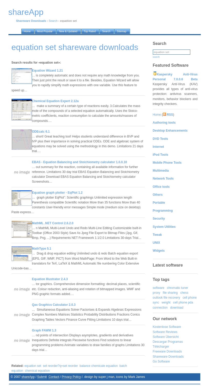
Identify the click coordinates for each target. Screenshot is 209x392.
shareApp (28, 377)
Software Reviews (165, 332)
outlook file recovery (166, 297)
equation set (32, 366)
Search (53, 20)
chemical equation (37, 371)
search (156, 57)
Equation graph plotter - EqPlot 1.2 (57, 192)
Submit (42, 377)
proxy (156, 293)
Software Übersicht (166, 337)
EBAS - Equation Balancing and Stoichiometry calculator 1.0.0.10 (79, 162)
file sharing (170, 293)
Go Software (161, 361)
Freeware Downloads (167, 351)
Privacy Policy (71, 377)
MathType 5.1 (41, 248)
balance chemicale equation (98, 366)
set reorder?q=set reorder (60, 366)
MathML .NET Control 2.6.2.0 (53, 223)
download (176, 307)
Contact (53, 377)
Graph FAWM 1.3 (44, 330)
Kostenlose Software (167, 327)
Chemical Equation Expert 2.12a (55, 101)
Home (157, 114)
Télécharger (161, 346)
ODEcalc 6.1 (41, 131)
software (158, 288)
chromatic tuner (177, 288)
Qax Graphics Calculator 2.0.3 (54, 305)
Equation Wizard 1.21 (47, 70)
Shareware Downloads (168, 356)
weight (166, 302)
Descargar (160, 342)
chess (184, 293)
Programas (175, 342)
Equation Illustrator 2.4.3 (50, 279)
